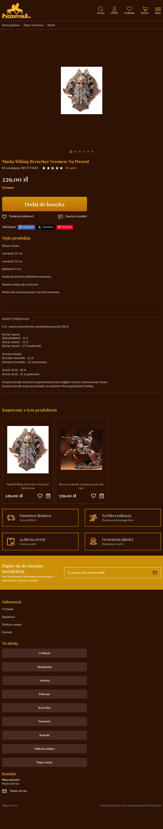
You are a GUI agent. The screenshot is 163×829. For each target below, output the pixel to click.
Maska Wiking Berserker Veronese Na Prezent (27, 486)
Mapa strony (45, 762)
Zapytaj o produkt (76, 216)
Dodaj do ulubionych (21, 216)
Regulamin (8, 617)
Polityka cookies (12, 624)
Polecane (44, 694)
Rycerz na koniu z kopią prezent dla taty (81, 486)
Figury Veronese (34, 25)
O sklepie (7, 609)
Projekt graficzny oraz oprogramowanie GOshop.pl (130, 805)
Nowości (44, 680)
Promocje (44, 721)
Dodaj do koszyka (45, 204)
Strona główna (11, 25)
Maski (51, 25)
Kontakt (7, 632)
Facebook (27, 227)
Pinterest (67, 227)
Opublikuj (47, 227)
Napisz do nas (18, 791)
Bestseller (44, 707)
